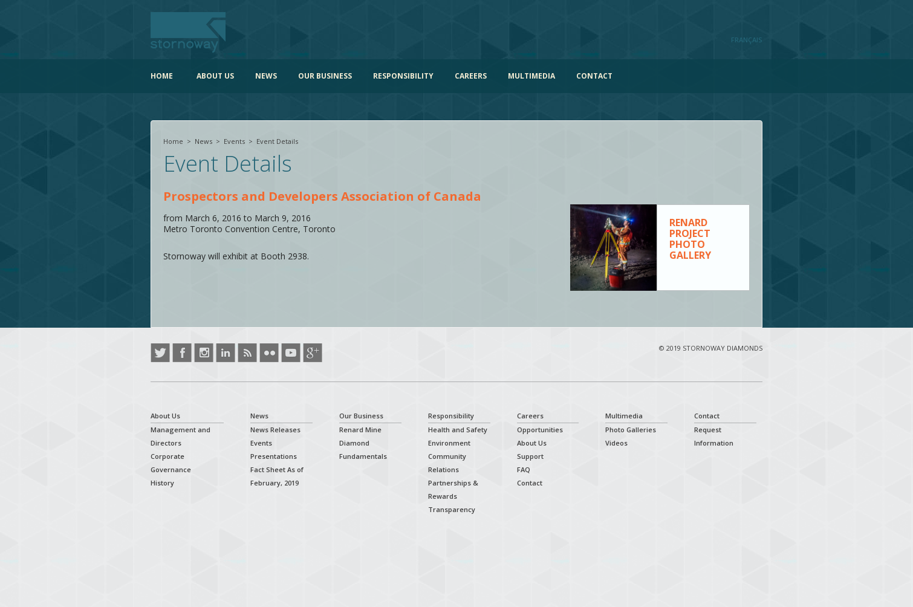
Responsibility (403, 76)
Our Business (325, 76)
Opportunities (540, 429)
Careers (471, 76)
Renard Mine (360, 429)
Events (234, 141)
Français (746, 39)
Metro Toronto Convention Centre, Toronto (249, 229)
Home (162, 76)
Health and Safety (457, 429)
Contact (594, 76)
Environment (449, 442)
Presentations (273, 456)
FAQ (523, 469)
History (162, 482)
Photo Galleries (630, 429)
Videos (616, 442)
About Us (215, 76)
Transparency (451, 509)
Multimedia (531, 76)
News (266, 76)
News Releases (275, 429)
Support (530, 456)
